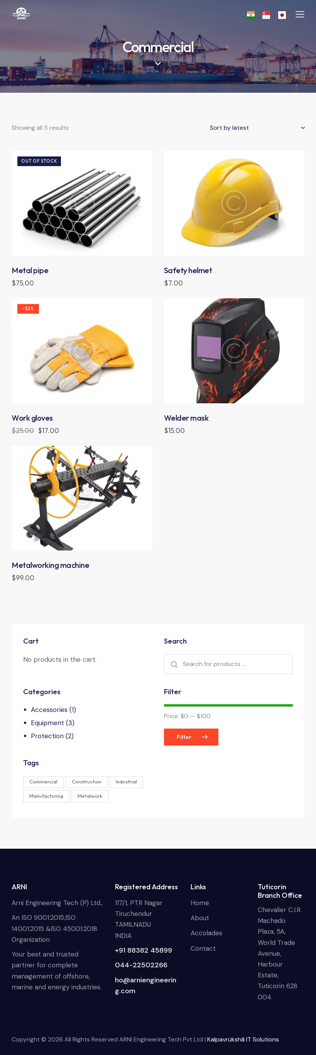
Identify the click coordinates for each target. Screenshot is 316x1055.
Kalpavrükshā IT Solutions (243, 1039)
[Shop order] (257, 128)
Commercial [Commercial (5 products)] (43, 781)
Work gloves (32, 418)
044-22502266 (141, 965)
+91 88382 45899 (143, 950)
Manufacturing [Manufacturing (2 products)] (46, 796)
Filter (184, 737)
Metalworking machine (50, 565)
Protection (47, 736)
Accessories (49, 709)
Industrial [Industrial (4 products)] (126, 781)
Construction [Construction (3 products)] (86, 781)
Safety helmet (188, 270)
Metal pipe (30, 270)
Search (173, 664)
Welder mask (186, 418)
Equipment (47, 723)
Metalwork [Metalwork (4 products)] (90, 796)
